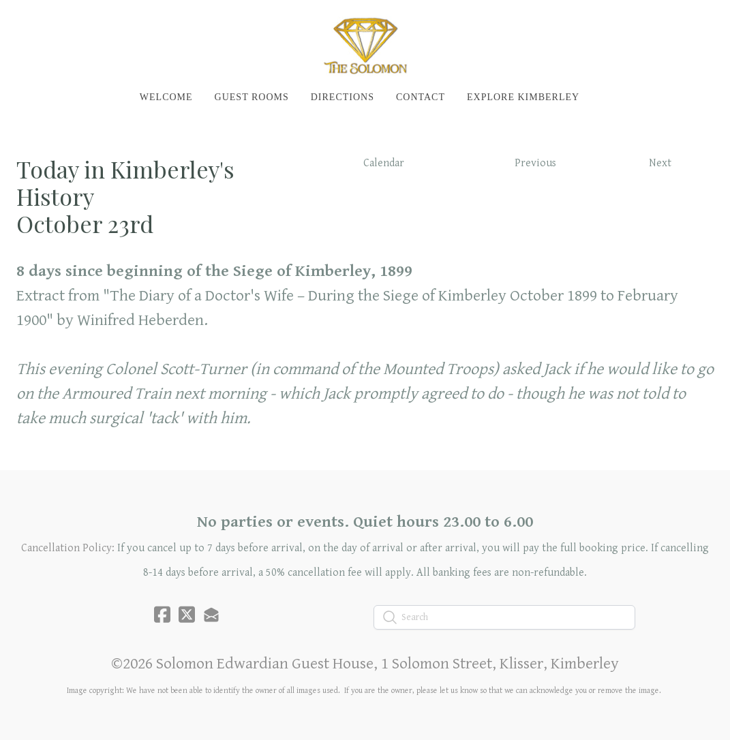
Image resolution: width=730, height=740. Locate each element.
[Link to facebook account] (162, 614)
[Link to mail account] (211, 614)
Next (660, 163)
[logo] (365, 45)
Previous (535, 163)
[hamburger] (44, 22)
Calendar (383, 163)
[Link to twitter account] (187, 614)
